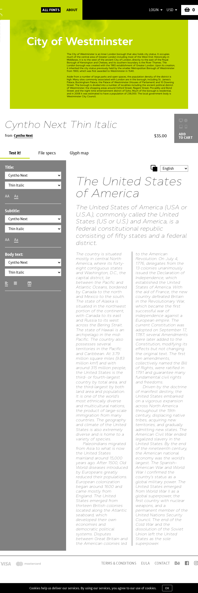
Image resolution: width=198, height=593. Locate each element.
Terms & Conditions (118, 563)
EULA (145, 563)
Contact (162, 563)
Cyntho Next (23, 135)
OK (167, 588)
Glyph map (79, 152)
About (71, 10)
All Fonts (50, 10)
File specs (47, 152)
